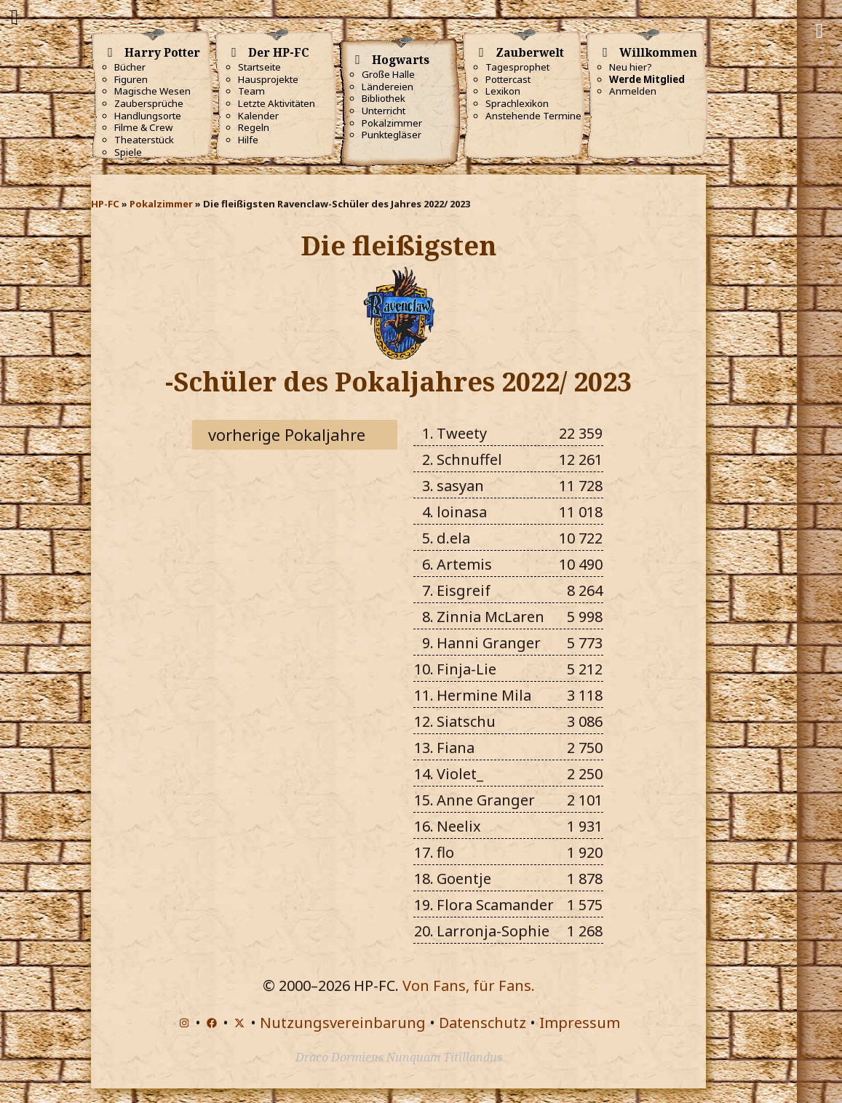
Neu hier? (630, 66)
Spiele (128, 152)
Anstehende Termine (533, 115)
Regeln (253, 127)
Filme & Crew (143, 127)
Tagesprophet (517, 66)
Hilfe (248, 139)
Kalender (258, 115)
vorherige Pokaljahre (286, 434)
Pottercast (508, 79)
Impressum (579, 1022)
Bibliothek (383, 98)
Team (251, 90)
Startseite (259, 66)
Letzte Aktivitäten (276, 103)
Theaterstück (144, 139)
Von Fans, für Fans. (468, 985)
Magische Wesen (152, 90)
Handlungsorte (147, 115)
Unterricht (383, 110)
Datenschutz (482, 1022)
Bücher (130, 66)
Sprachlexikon (517, 103)
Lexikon (502, 90)
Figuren (131, 79)
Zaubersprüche (148, 103)
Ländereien (387, 86)
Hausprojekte (268, 79)
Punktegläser (391, 134)
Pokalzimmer (392, 123)
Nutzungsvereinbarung (343, 1022)
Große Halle (388, 74)
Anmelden (632, 90)
